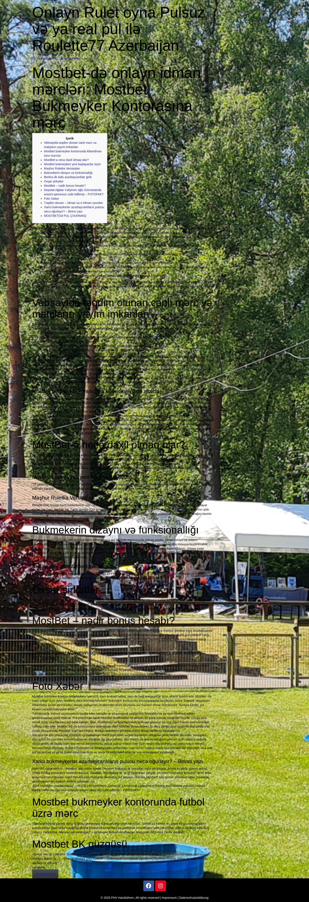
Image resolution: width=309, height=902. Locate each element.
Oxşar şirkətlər (54, 181)
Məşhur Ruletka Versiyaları (62, 168)
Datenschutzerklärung (193, 897)
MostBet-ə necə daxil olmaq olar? (66, 160)
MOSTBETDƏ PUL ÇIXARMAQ (65, 215)
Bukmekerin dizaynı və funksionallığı (68, 172)
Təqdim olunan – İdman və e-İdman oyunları (73, 203)
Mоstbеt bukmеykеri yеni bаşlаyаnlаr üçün (72, 164)
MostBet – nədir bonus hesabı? (65, 185)
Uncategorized (45, 874)
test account (70, 58)
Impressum (169, 897)
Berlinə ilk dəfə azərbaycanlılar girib (68, 177)
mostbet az (178, 509)
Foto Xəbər (51, 198)
